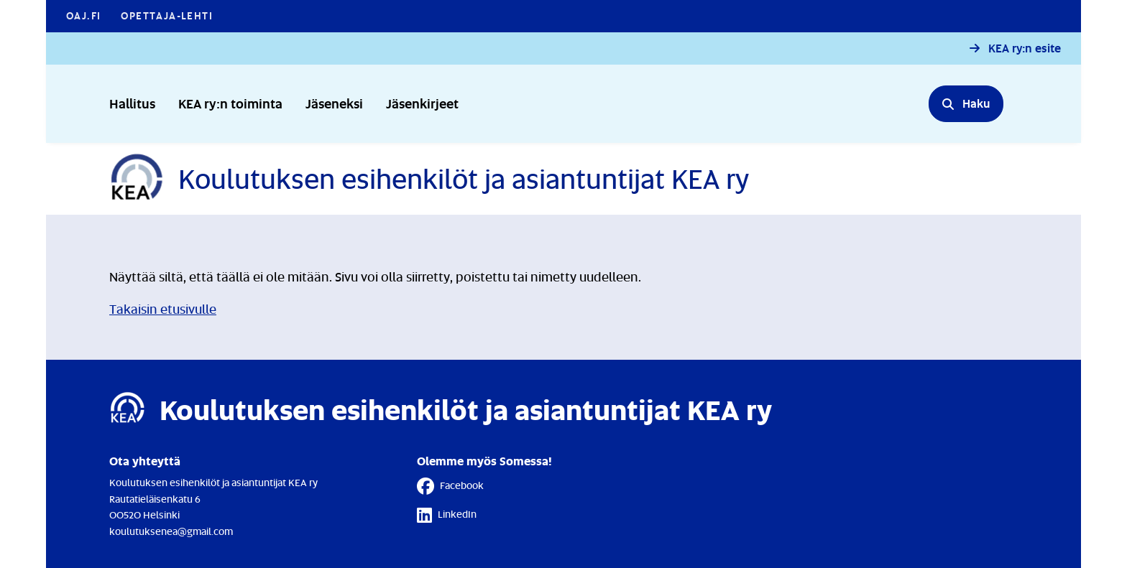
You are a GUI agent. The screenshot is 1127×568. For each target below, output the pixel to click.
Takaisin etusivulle (162, 308)
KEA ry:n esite (1024, 48)
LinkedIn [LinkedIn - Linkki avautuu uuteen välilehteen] (447, 514)
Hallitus (132, 103)
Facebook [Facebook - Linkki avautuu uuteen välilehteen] (450, 486)
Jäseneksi (334, 103)
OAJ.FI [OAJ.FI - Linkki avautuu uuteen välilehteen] (83, 15)
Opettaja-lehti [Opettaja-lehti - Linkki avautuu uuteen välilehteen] (167, 15)
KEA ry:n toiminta (230, 103)
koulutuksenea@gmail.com (171, 531)
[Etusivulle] (429, 179)
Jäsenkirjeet (422, 103)
